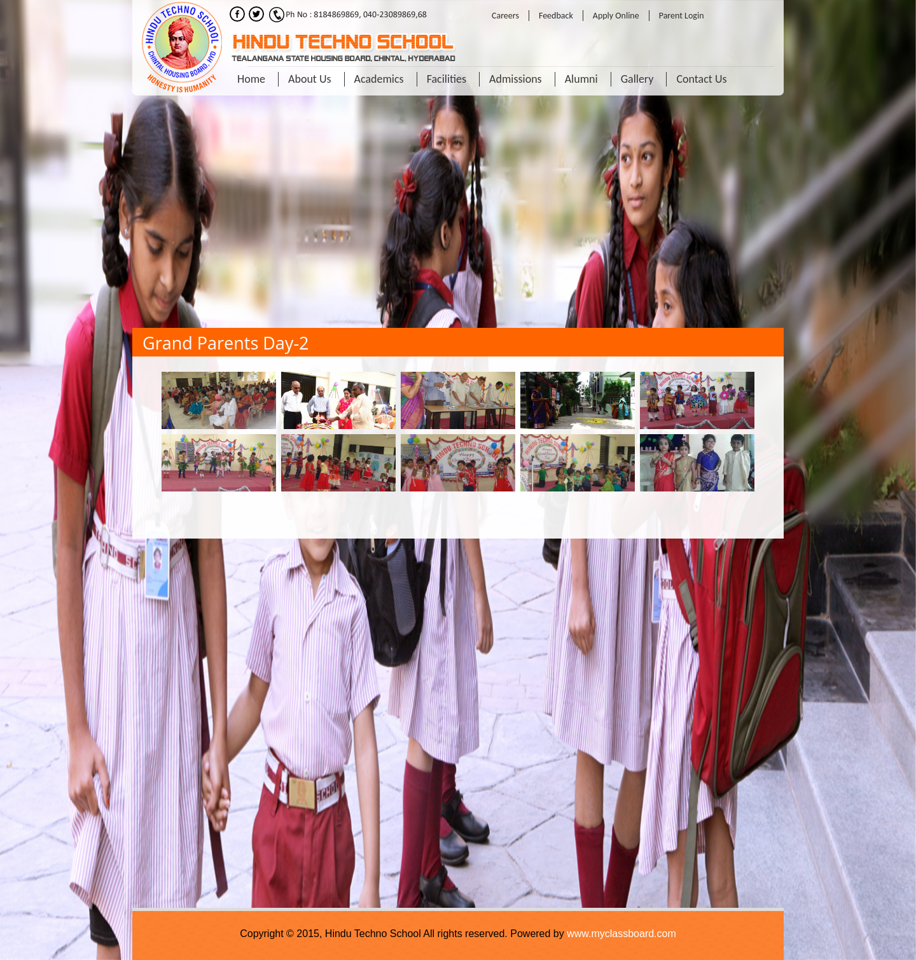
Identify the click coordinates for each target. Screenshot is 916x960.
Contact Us (701, 79)
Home (251, 79)
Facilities (446, 79)
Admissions (515, 79)
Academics (379, 79)
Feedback (556, 15)
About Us (309, 79)
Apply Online (616, 15)
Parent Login (681, 15)
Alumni (581, 79)
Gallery (637, 79)
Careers (505, 15)
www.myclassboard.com (621, 933)
